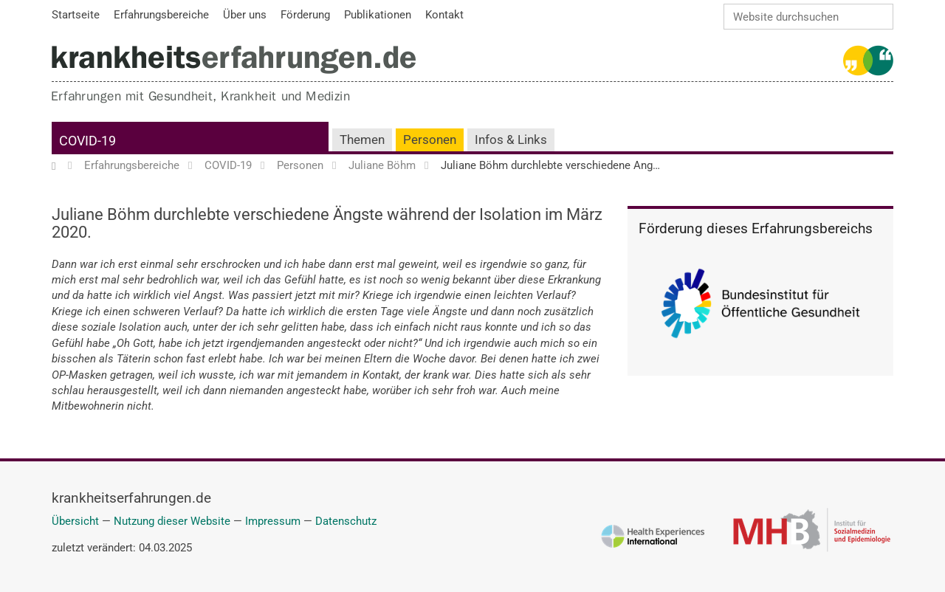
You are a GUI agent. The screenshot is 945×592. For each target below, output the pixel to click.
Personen (429, 140)
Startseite (60, 166)
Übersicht (75, 521)
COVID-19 (87, 140)
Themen (362, 140)
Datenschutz (346, 521)
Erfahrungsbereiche (131, 166)
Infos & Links (511, 140)
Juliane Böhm (382, 166)
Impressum (272, 521)
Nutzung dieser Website (172, 521)
